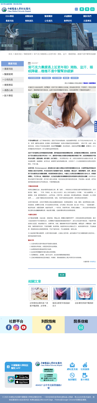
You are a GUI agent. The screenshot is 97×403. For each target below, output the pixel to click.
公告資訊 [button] (48, 21)
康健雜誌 (93, 261)
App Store (22, 382)
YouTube (24, 327)
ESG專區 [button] (10, 16)
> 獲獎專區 (7, 85)
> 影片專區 (7, 95)
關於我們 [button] (87, 16)
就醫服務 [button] (29, 16)
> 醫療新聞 (7, 74)
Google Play (22, 377)
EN (92, 9)
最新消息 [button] (10, 21)
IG (16, 327)
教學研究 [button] (68, 21)
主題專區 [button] (87, 21)
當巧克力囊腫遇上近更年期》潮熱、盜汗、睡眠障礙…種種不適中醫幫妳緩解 (65, 54)
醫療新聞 (27, 54)
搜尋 (76, 9)
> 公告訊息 (7, 79)
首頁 (10, 54)
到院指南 (49, 327)
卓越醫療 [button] (68, 16)
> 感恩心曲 (7, 90)
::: (2, 1)
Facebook (9, 327)
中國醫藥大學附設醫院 (48, 364)
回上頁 (62, 275)
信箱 (81, 327)
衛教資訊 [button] (29, 21)
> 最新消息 (7, 69)
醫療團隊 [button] (48, 16)
